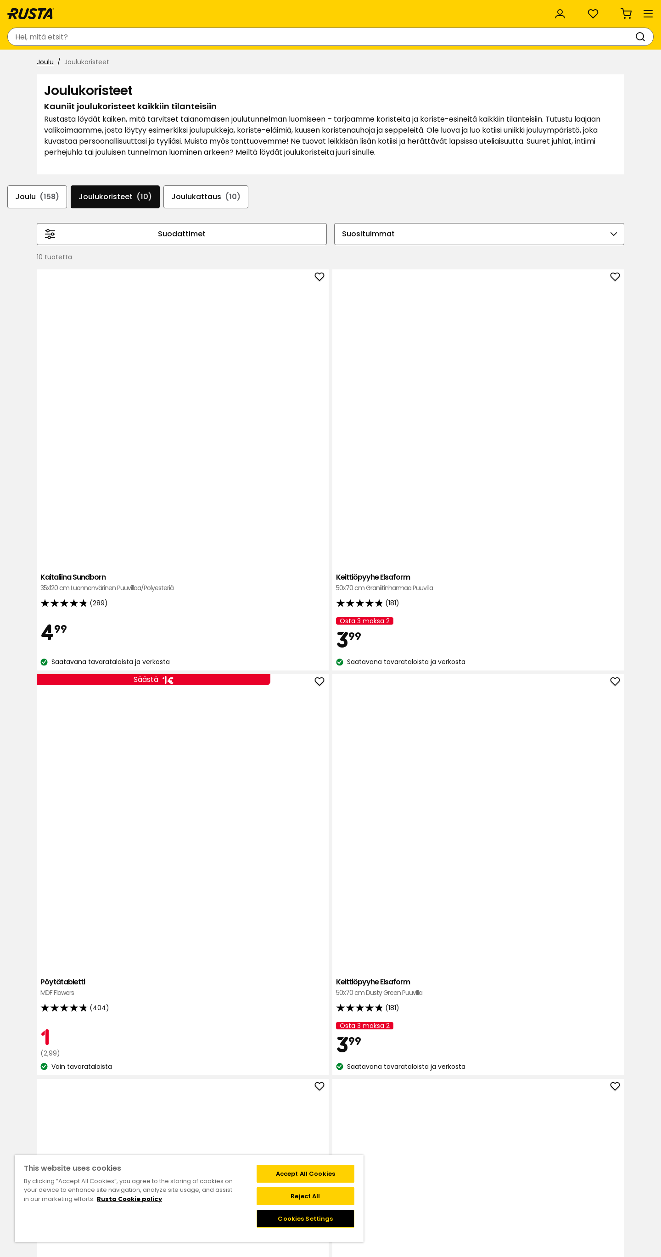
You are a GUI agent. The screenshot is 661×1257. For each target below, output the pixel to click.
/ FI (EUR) (593, 10)
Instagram (350, 1147)
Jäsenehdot (353, 1128)
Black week (421, 1109)
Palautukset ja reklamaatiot (448, 1147)
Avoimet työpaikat (261, 1138)
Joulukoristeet (170, 246)
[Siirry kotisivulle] (68, 36)
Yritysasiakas (218, 10)
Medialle (245, 1147)
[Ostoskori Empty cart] (609, 37)
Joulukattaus (264, 246)
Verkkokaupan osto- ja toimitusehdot (464, 1157)
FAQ (340, 1138)
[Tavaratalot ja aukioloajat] (452, 37)
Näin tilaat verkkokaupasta (446, 1118)
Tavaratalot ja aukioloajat (273, 1109)
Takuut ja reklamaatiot (174, 1147)
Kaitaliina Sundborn (216, 428)
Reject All (305, 1196)
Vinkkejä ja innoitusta (141, 63)
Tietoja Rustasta (258, 1118)
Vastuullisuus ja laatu (142, 10)
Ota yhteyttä (159, 1109)
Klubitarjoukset (357, 1109)
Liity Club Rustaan (362, 1118)
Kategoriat (277, 10)
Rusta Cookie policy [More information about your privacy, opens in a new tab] (129, 1199)
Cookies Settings (305, 1218)
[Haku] (355, 37)
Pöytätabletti (453, 423)
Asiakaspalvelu (62, 10)
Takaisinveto (158, 1128)
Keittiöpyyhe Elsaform (334, 428)
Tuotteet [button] (58, 63)
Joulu (45, 85)
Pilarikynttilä (571, 666)
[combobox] (247, 37)
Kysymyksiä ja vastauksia (178, 1118)
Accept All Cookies (305, 1173)
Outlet (267, 63)
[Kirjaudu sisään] (526, 37)
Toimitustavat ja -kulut (441, 1138)
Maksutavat (423, 1128)
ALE (307, 63)
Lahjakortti (154, 1138)
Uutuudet (217, 63)
